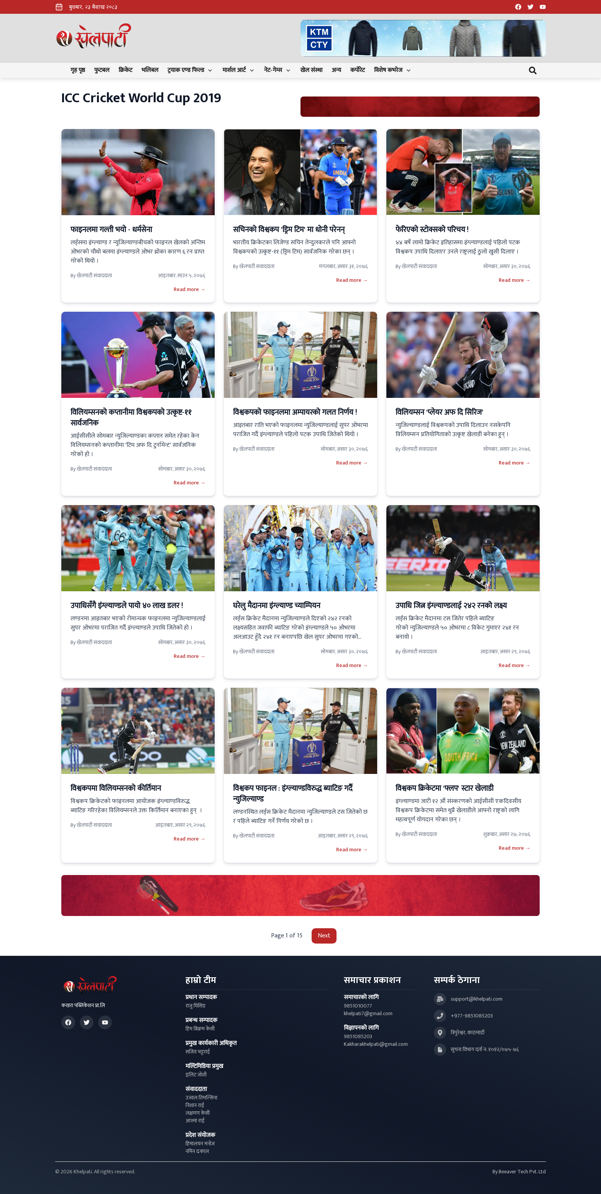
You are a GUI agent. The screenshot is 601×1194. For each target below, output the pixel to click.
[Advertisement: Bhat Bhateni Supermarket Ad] (420, 107)
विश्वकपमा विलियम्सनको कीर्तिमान (116, 788)
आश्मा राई (195, 1121)
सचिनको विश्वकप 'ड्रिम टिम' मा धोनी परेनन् (289, 229)
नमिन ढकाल (197, 1151)
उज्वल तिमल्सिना (201, 1098)
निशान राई (195, 1105)
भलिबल (149, 70)
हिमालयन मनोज (200, 1144)
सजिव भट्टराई (198, 1052)
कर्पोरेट (357, 70)
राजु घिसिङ (196, 1006)
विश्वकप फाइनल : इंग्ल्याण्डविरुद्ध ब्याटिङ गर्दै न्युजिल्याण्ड (292, 794)
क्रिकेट (125, 70)
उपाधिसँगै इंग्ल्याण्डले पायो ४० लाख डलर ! (127, 605)
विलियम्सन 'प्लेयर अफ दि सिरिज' (439, 412)
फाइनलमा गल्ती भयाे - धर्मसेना (111, 229)
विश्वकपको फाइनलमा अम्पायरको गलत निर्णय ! (295, 412)
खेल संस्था (311, 70)
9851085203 (358, 1036)
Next (324, 936)
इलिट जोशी (196, 1075)
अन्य (336, 70)
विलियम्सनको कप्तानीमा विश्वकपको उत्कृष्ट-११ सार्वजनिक (131, 418)
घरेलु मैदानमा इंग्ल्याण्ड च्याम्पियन (276, 605)
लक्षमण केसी (198, 1113)
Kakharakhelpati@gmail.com (376, 1044)
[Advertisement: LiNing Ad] (300, 895)
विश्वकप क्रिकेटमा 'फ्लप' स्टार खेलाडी (445, 788)
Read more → (189, 289)
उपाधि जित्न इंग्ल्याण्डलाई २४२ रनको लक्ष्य (451, 605)
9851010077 (358, 1006)
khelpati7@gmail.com (368, 1013)
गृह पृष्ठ (78, 70)
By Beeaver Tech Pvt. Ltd (519, 1172)
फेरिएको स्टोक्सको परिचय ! (432, 229)
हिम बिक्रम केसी (200, 1029)
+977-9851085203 (472, 1016)
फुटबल (102, 70)
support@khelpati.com (476, 999)
